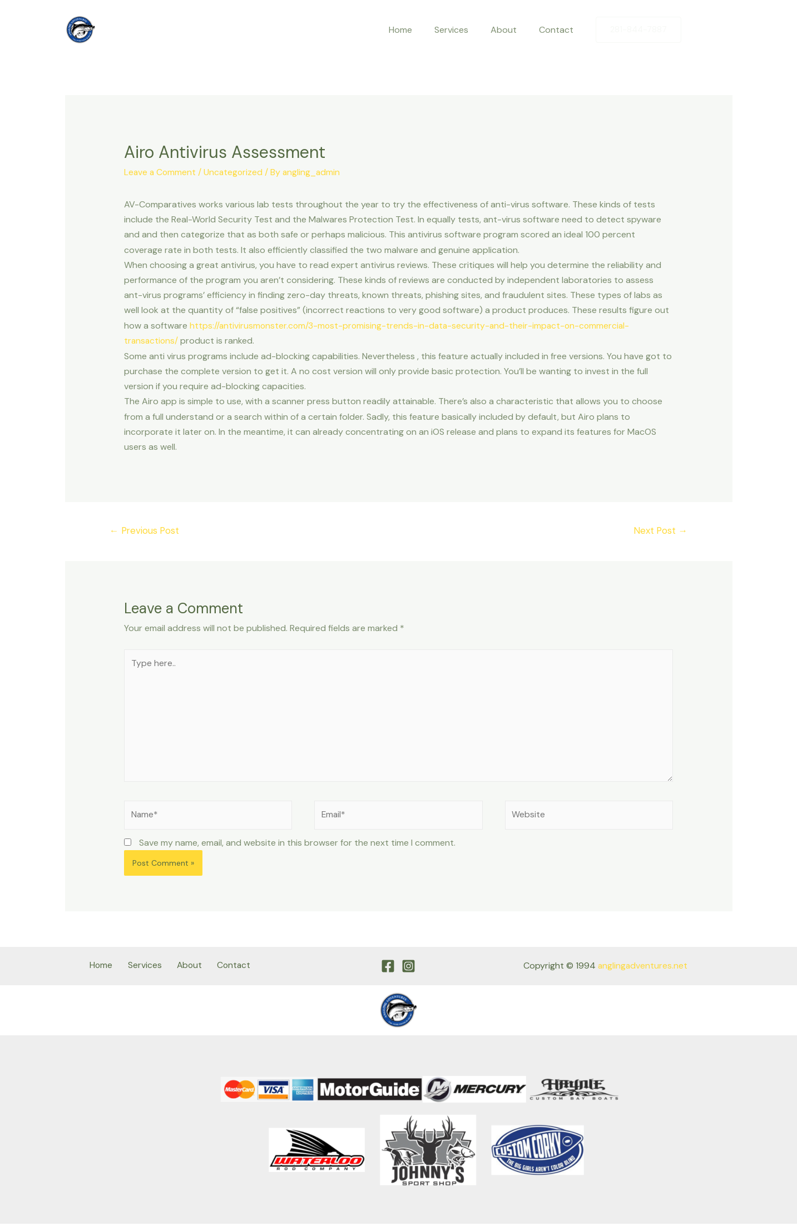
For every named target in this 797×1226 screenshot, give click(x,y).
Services (462, 30)
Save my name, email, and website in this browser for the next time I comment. (297, 846)
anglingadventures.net (642, 969)
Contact (558, 30)
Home (416, 30)
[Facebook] (700, 30)
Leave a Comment (160, 172)
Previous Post (146, 530)
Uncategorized (235, 172)
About (510, 30)
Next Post (659, 530)
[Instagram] (724, 30)
